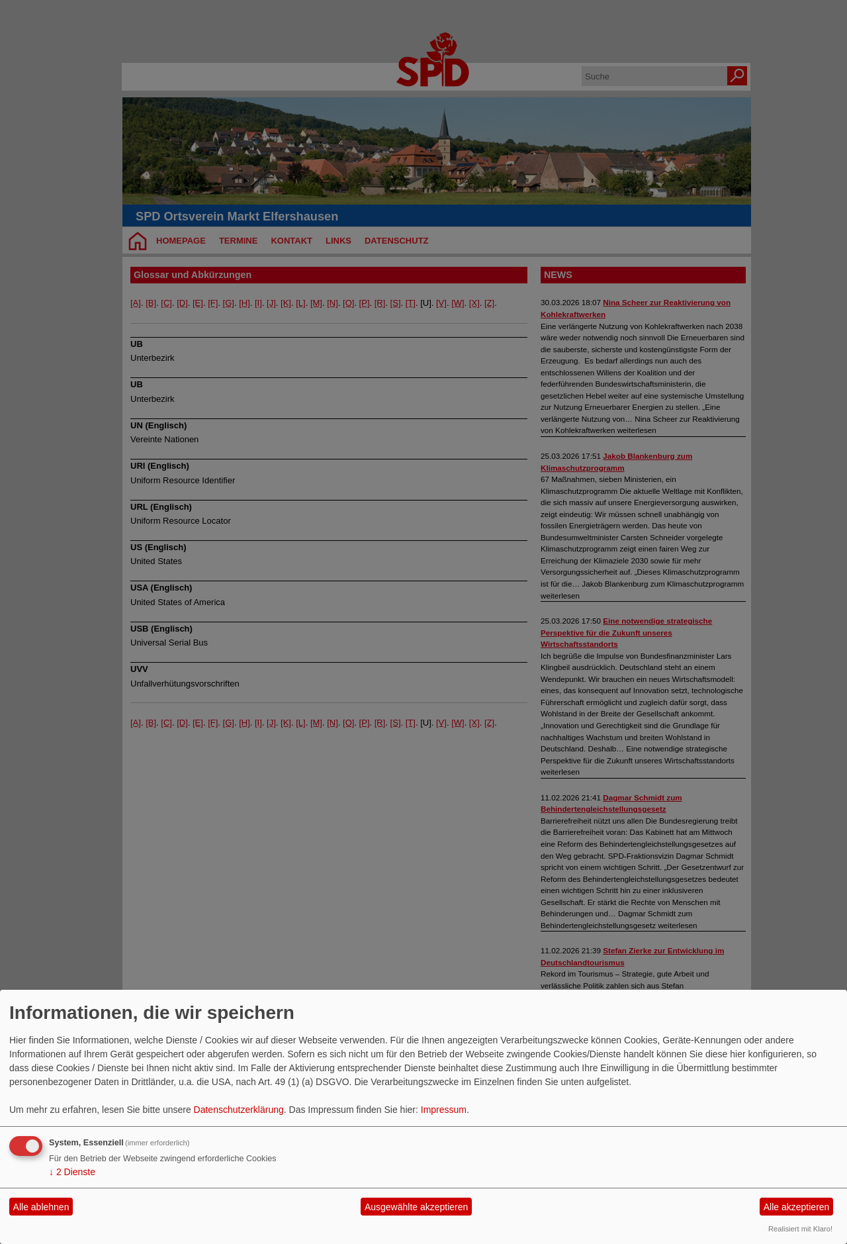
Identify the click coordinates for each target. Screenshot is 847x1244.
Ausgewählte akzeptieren (416, 1207)
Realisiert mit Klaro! (800, 1229)
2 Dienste (72, 1172)
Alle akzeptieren (797, 1207)
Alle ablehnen (41, 1207)
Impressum (444, 1109)
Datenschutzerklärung (239, 1109)
